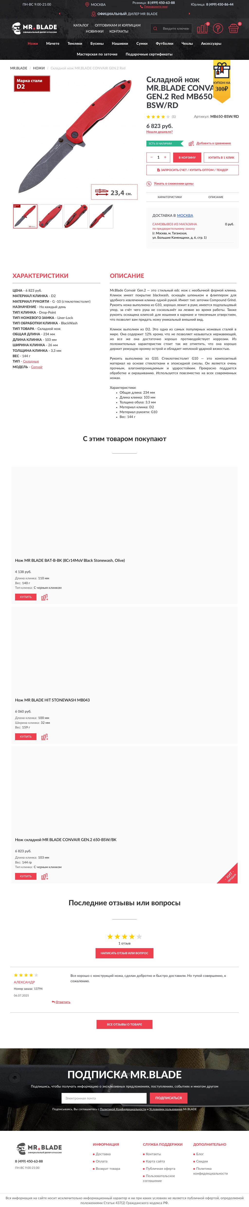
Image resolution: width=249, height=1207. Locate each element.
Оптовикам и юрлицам (118, 25)
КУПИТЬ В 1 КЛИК (221, 157)
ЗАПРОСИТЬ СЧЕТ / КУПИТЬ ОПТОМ (192, 170)
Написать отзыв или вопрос (124, 952)
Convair (37, 367)
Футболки (164, 43)
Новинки (95, 31)
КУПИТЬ (26, 596)
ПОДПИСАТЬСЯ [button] (168, 1097)
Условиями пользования (165, 1108)
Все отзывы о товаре (124, 1023)
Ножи (33, 43)
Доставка (103, 1153)
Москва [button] (185, 216)
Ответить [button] (61, 1001)
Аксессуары (211, 43)
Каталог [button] (81, 25)
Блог (200, 1153)
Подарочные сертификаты (149, 54)
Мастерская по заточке (97, 54)
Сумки (142, 43)
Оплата (101, 1160)
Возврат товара (108, 1168)
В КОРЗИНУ (187, 157)
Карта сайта (155, 1160)
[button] (154, 6)
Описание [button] (215, 197)
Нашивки (120, 43)
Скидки (202, 1160)
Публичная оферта (160, 1168)
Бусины (97, 43)
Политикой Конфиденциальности (123, 1108)
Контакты (118, 31)
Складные (31, 361)
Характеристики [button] (170, 197)
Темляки (75, 43)
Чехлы (187, 43)
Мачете (52, 43)
